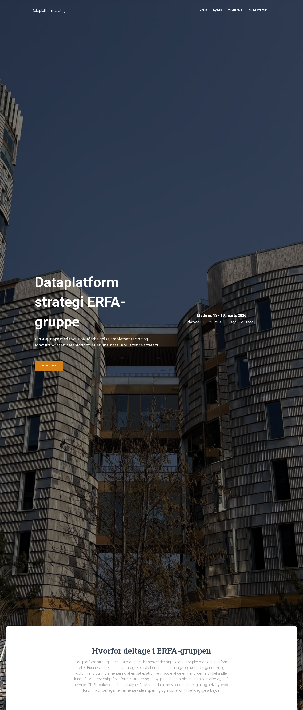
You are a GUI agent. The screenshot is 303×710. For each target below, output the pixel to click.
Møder (217, 10)
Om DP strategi (258, 10)
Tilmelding (235, 10)
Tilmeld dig (49, 367)
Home (203, 10)
